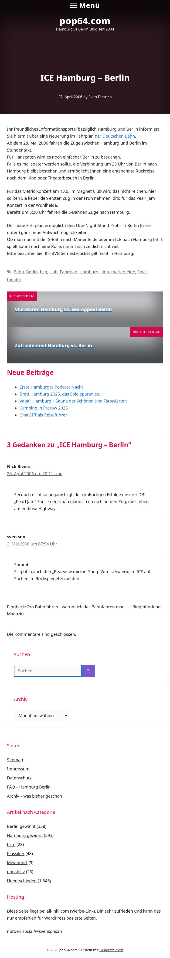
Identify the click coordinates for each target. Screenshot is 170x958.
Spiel (142, 271)
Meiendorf (17, 862)
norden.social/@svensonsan (34, 931)
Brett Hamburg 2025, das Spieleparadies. (60, 394)
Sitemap (15, 759)
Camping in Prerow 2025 (44, 408)
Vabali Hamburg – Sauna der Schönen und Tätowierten (73, 401)
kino (105, 271)
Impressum (18, 769)
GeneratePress (111, 950)
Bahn (19, 271)
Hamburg (88, 271)
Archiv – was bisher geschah (34, 796)
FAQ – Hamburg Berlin (29, 787)
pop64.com (85, 20)
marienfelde (123, 271)
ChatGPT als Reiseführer (43, 415)
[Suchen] (88, 671)
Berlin (32, 271)
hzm (11, 844)
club (53, 271)
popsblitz (16, 871)
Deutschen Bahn (118, 136)
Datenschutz (19, 778)
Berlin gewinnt (21, 826)
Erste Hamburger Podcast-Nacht (51, 387)
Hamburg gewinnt (25, 835)
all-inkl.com (58, 911)
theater (14, 279)
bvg (43, 271)
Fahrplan (68, 271)
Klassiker (15, 853)
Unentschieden (22, 881)
